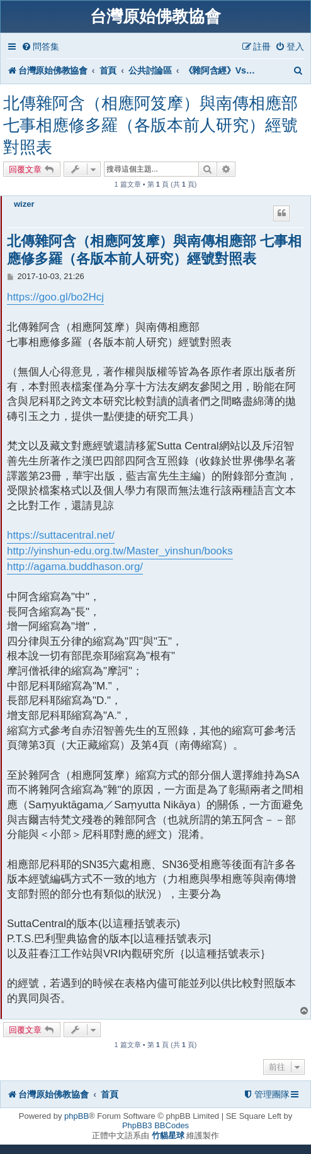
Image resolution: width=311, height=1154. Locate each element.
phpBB (76, 1116)
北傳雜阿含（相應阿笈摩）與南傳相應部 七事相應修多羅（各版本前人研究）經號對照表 (150, 125)
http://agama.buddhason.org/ (75, 567)
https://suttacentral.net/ (61, 535)
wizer (24, 204)
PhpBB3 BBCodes (155, 1125)
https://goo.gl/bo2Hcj (55, 297)
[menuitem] (40, 47)
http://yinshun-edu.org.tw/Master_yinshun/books (120, 551)
